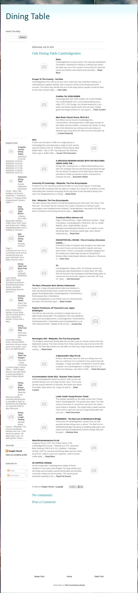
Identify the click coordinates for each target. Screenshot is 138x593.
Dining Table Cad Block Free (22, 266)
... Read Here (73, 233)
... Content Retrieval (64, 133)
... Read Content (65, 301)
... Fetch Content (98, 110)
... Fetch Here (63, 259)
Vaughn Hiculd (15, 451)
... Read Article (69, 194)
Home (69, 576)
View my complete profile (16, 455)
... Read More (49, 456)
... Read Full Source (62, 476)
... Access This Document (65, 153)
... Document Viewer (79, 177)
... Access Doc (76, 324)
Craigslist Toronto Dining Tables (22, 150)
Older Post (99, 576)
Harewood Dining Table (22, 179)
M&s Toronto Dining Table (21, 237)
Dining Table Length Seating (21, 416)
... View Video (61, 90)
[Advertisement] (69, 25)
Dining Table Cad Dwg (22, 328)
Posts (11, 471)
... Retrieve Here (71, 432)
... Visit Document (72, 279)
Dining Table (28, 16)
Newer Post (39, 576)
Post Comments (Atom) (75, 585)
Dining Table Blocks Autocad (21, 386)
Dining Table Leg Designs (22, 355)
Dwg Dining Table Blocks (20, 210)
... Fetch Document (97, 369)
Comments (13, 475)
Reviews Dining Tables (21, 298)
